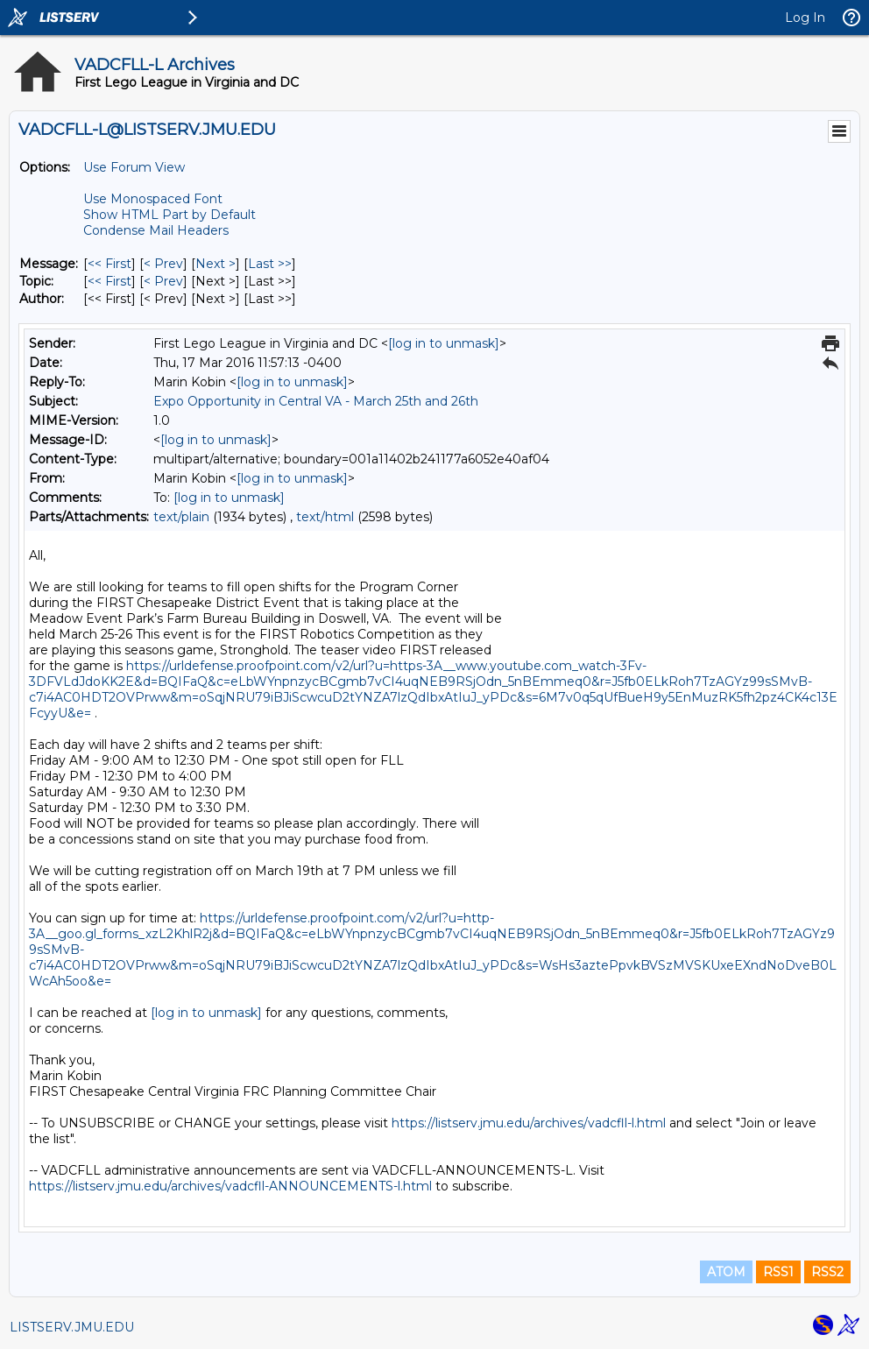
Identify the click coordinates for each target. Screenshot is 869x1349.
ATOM (726, 1272)
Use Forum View (134, 167)
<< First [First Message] (109, 264)
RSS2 (827, 1272)
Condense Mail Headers (156, 230)
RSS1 (778, 1272)
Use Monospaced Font (153, 199)
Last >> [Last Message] (270, 264)
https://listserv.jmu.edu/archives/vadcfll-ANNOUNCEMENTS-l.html (230, 1186)
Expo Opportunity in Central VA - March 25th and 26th (315, 401)
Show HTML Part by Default (169, 214)
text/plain (181, 517)
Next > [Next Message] (215, 264)
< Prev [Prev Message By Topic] (163, 281)
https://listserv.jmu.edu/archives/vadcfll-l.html (529, 1123)
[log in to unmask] (443, 343)
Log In (805, 17)
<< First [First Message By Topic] (109, 281)
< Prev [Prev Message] (163, 264)
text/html (325, 517)
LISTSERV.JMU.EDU (72, 1327)
